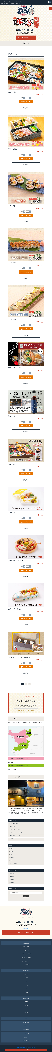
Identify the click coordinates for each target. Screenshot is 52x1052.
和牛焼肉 (12, 857)
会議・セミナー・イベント (16, 832)
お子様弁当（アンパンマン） (17, 561)
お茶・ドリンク (13, 863)
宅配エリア (26, 1025)
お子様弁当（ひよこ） (15, 512)
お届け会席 (12, 464)
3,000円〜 (12, 879)
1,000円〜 (12, 873)
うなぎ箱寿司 (12, 262)
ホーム (26, 1018)
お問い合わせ (18, 3)
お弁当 (11, 848)
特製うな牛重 (12, 149)
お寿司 (11, 851)
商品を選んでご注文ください (27, 38)
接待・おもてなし (14, 823)
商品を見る (31, 108)
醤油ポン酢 (11, 416)
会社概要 (12, 3)
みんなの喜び (12, 92)
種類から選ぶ (12, 845)
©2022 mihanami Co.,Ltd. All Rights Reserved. (26, 1047)
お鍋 (11, 854)
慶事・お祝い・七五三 (15, 829)
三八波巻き (11, 206)
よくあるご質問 (5, 3)
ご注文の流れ (26, 1029)
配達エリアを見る (26, 928)
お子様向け (12, 838)
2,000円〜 (12, 876)
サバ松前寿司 (12, 319)
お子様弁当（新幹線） (15, 609)
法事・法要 (12, 826)
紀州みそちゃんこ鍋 (14, 367)
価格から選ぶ (12, 870)
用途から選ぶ (12, 820)
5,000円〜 (12, 882)
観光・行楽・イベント (15, 835)
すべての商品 (26, 1022)
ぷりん (11, 860)
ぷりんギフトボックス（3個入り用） (19, 657)
